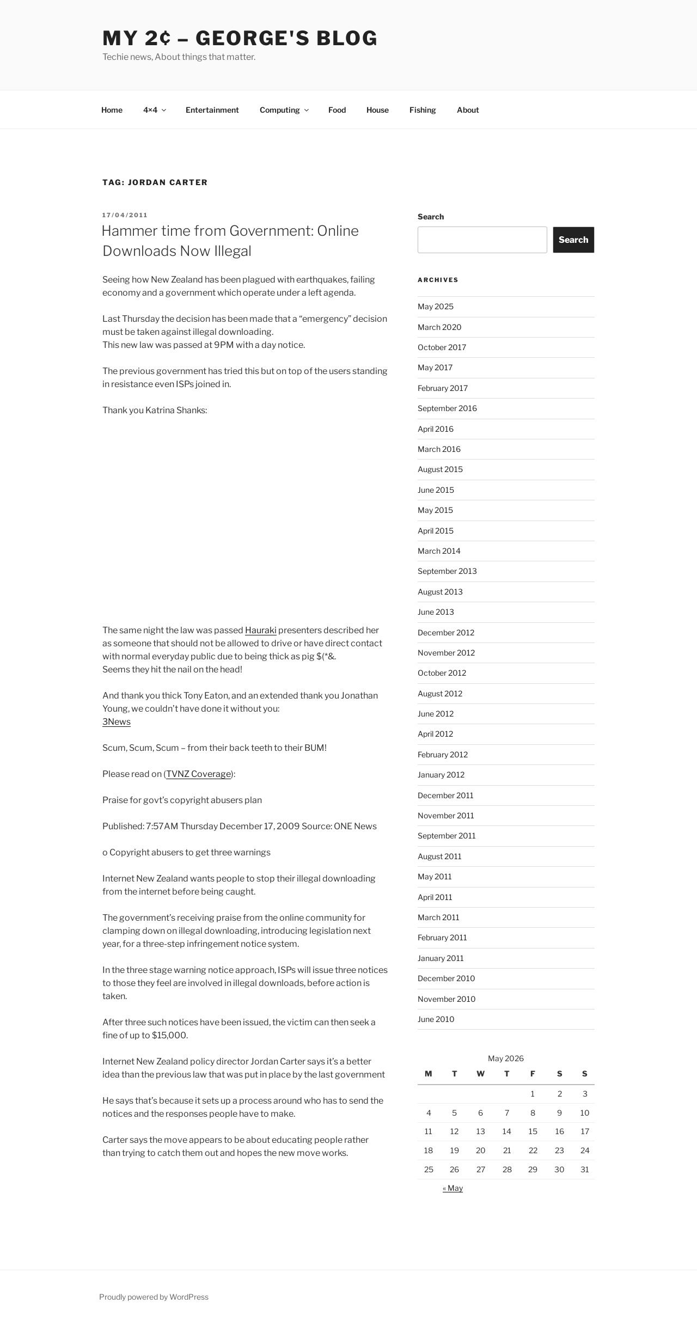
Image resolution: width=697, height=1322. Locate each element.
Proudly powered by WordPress (154, 1296)
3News (116, 722)
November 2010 (447, 998)
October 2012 (442, 672)
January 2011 (441, 958)
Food (337, 109)
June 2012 (436, 713)
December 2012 (446, 632)
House (377, 109)
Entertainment (212, 109)
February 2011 (442, 937)
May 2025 (436, 306)
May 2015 (435, 510)
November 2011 (446, 815)
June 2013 (436, 611)
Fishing (422, 109)
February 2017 (443, 388)
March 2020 (440, 327)
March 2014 (439, 550)
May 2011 (435, 876)
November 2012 (446, 652)
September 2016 (447, 408)
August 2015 (440, 469)
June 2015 (436, 489)
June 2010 (436, 1019)
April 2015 (436, 530)
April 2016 (436, 428)
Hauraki (261, 630)
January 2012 (441, 774)
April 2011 (435, 897)
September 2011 (447, 835)
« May (453, 1187)
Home (112, 109)
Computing (285, 109)
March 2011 (439, 917)
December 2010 (446, 978)
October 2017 (442, 347)
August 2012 (440, 693)
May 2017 (435, 367)
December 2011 (446, 795)
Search (431, 216)
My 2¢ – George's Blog (240, 38)
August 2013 (440, 591)
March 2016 (439, 449)
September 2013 (447, 571)
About (468, 109)
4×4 (155, 109)
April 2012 (435, 733)
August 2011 (440, 856)
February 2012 (443, 754)
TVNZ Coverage (198, 774)
